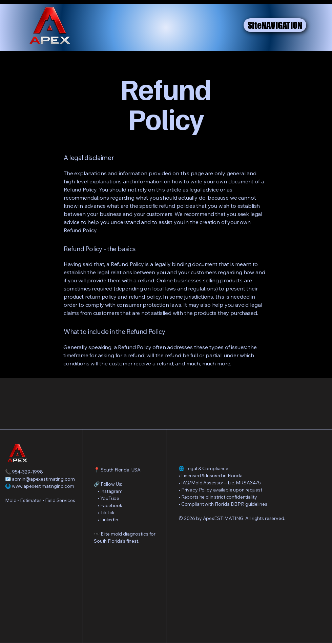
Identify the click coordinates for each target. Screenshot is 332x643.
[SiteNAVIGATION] (275, 25)
